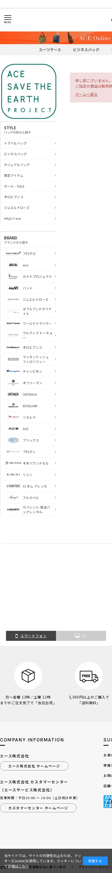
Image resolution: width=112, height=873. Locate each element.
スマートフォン (31, 636)
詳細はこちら (18, 866)
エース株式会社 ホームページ (34, 765)
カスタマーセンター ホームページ (38, 807)
